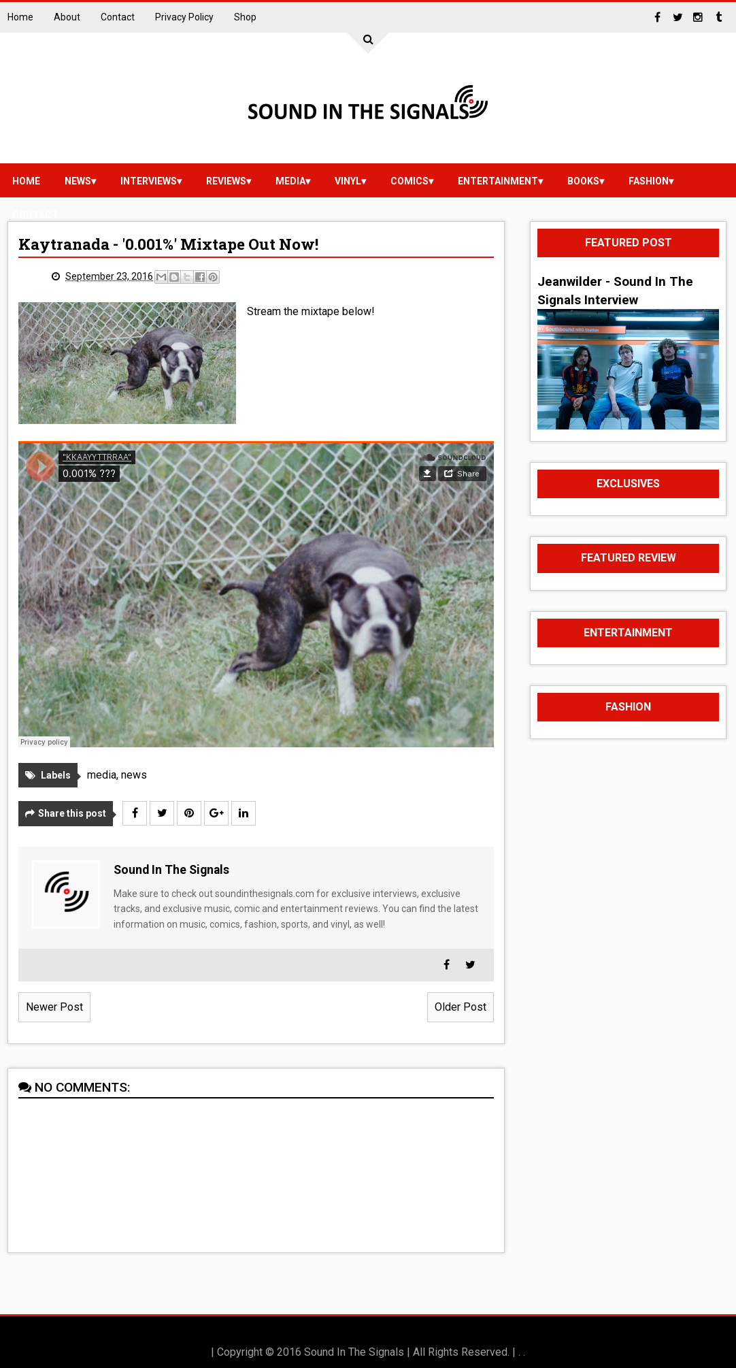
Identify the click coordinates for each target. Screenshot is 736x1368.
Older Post (460, 1006)
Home (20, 17)
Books (583, 181)
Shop (245, 17)
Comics (409, 181)
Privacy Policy (184, 17)
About (67, 17)
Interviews (148, 181)
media (290, 181)
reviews (226, 181)
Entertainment (498, 181)
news (78, 181)
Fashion (649, 181)
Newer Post (54, 1006)
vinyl (348, 181)
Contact (118, 17)
